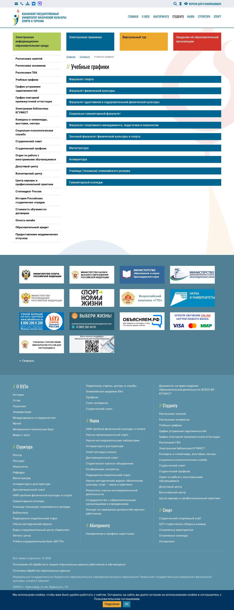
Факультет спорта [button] (81, 79)
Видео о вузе (21, 435)
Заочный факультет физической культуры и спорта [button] (104, 136)
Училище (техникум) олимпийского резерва (41, 507)
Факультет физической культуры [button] (92, 91)
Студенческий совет (99, 409)
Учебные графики (170, 425)
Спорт (217, 16)
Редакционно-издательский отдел (35, 518)
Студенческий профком (174, 471)
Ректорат (18, 461)
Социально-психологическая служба (183, 460)
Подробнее (112, 604)
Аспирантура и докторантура (31, 484)
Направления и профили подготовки (110, 533)
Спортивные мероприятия (176, 530)
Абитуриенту (161, 16)
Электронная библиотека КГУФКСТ (182, 448)
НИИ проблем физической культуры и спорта (42, 495)
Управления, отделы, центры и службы (111, 385)
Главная (133, 16)
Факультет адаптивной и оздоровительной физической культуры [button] (114, 102)
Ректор (17, 455)
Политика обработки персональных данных (41, 570)
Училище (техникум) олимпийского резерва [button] (99, 171)
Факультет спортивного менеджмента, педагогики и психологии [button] (113, 125)
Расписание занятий (172, 413)
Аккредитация (22, 412)
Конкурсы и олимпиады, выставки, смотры (187, 454)
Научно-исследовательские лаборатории (112, 440)
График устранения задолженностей (182, 431)
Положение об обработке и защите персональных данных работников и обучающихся (69, 564)
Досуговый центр (170, 486)
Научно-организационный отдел (107, 434)
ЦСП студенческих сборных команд (182, 524)
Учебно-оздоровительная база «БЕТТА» (38, 541)
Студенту (178, 16)
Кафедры (19, 472)
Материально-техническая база (33, 429)
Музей (17, 423)
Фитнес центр (22, 535)
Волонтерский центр (172, 492)
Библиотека (20, 512)
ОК (127, 604)
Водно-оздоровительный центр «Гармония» (41, 530)
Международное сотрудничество (34, 417)
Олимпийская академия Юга (104, 391)
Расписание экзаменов (174, 419)
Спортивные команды (173, 535)
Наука (191, 16)
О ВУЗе (22, 386)
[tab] (143, 79)
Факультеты (20, 466)
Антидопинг (167, 541)
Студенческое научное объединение (109, 463)
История (18, 394)
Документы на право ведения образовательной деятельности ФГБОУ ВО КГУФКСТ (186, 389)
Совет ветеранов (97, 403)
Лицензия (19, 406)
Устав (16, 400)
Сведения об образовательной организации (197, 39)
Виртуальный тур (134, 37)
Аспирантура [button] (78, 159)
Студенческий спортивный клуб (180, 518)
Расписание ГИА (170, 442)
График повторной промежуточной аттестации (189, 436)
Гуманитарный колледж (28, 501)
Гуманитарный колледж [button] (86, 182)
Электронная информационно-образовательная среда (32, 41)
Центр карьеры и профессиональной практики (189, 498)
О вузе (146, 16)
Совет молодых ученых (101, 452)
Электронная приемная (85, 37)
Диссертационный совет (29, 489)
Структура (204, 16)
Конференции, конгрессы (102, 469)
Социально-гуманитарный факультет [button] (95, 113)
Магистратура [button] (79, 148)
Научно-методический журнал (32, 524)
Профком (92, 397)
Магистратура (22, 478)
